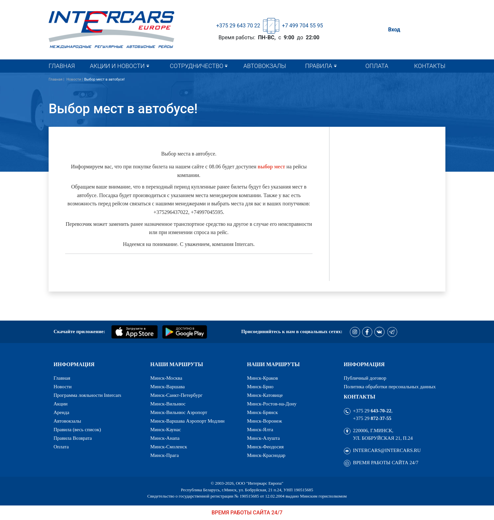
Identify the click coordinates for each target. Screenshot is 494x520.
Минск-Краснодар (266, 455)
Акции (60, 403)
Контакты (429, 65)
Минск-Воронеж (264, 421)
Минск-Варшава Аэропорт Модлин (187, 421)
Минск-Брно (260, 386)
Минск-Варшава (167, 386)
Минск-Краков (262, 378)
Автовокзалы (264, 65)
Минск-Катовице (265, 395)
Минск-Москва (166, 378)
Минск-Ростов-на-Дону (272, 403)
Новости (62, 386)
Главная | (57, 79)
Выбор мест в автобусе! (104, 79)
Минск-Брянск (262, 412)
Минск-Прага (164, 455)
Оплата (376, 65)
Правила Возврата (73, 438)
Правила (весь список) (77, 429)
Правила (318, 65)
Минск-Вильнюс (168, 403)
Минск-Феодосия (265, 446)
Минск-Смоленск (168, 446)
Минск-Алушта (263, 438)
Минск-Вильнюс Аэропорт (178, 412)
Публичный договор (365, 378)
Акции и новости (117, 65)
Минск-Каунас (165, 429)
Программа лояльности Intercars (87, 395)
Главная (62, 65)
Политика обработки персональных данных (390, 386)
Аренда (61, 412)
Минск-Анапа (165, 438)
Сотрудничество (197, 65)
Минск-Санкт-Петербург (176, 395)
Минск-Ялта (260, 429)
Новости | (74, 79)
